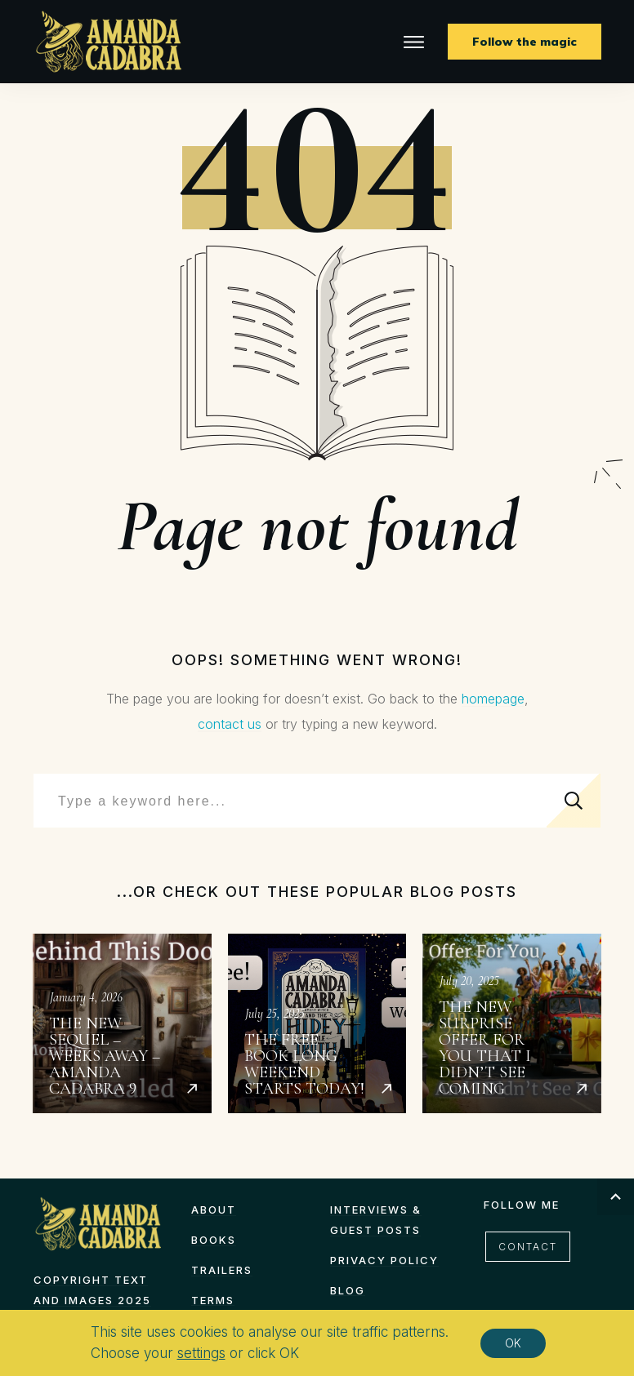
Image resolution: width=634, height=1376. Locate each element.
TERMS (212, 1300)
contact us (229, 724)
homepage (493, 698)
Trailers (221, 1269)
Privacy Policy (384, 1260)
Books (213, 1239)
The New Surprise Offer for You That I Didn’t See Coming (511, 1023)
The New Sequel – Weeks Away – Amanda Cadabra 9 (122, 1023)
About (213, 1209)
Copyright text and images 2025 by (92, 1299)
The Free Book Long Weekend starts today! (317, 1023)
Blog (347, 1290)
